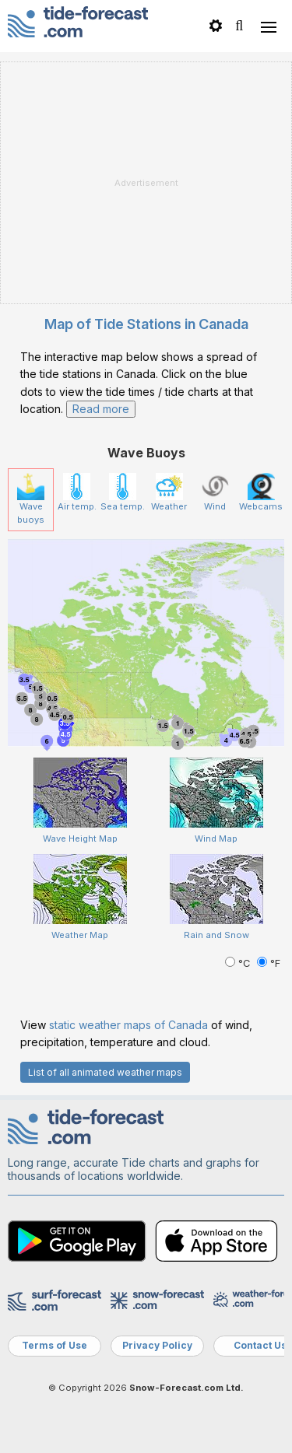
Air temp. (77, 492)
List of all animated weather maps (105, 1072)
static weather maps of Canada (128, 1024)
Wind (215, 492)
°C (239, 963)
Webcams (261, 492)
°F (268, 963)
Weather (169, 492)
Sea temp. (122, 492)
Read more (100, 408)
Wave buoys (30, 499)
